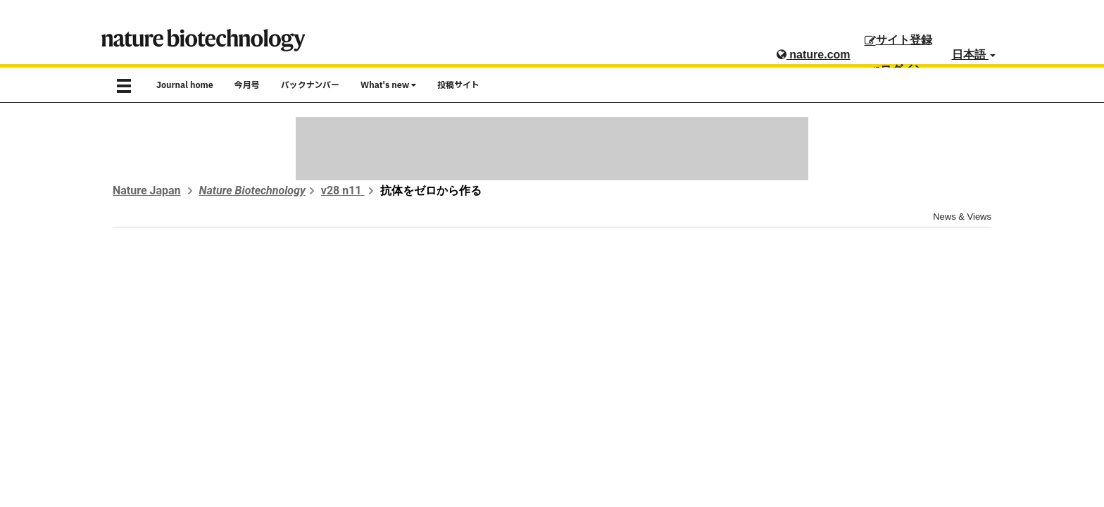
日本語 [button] (974, 55)
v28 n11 (343, 190)
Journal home (184, 85)
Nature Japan (147, 190)
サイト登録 (898, 40)
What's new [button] (388, 85)
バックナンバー (310, 85)
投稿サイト (458, 85)
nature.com (814, 55)
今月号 (247, 85)
